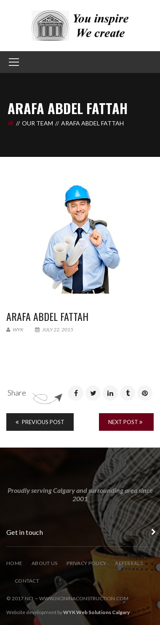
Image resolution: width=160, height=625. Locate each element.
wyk (15, 329)
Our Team (37, 123)
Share (17, 392)
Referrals (129, 563)
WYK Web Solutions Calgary (96, 612)
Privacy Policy (86, 563)
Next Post (125, 422)
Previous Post (40, 422)
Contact (27, 581)
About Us (44, 563)
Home (14, 563)
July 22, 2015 (54, 329)
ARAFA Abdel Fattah (47, 316)
